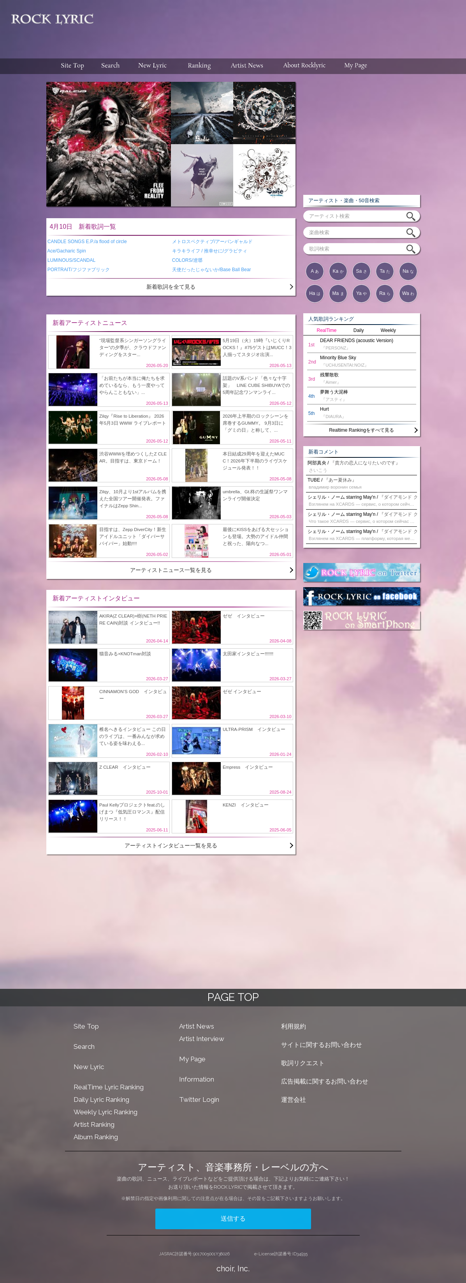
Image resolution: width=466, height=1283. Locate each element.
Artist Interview (201, 1039)
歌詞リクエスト (303, 1063)
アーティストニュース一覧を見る (171, 570)
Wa (408, 293)
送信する (233, 1218)
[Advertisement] (282, 25)
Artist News (196, 1026)
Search (84, 1046)
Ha (314, 293)
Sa (361, 271)
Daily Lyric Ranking (101, 1099)
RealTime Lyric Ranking (109, 1087)
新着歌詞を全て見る (170, 287)
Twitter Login (199, 1099)
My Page (192, 1059)
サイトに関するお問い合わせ (321, 1044)
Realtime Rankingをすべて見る (361, 430)
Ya (361, 293)
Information (196, 1079)
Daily (358, 330)
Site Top (86, 1026)
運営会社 (293, 1099)
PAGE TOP (233, 997)
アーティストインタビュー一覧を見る (171, 845)
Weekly (388, 330)
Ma (338, 293)
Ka (337, 271)
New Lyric (89, 1067)
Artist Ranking (94, 1124)
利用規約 (293, 1026)
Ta (385, 271)
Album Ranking (96, 1137)
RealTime (327, 330)
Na (408, 271)
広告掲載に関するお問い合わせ (324, 1081)
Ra (384, 293)
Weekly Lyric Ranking (105, 1112)
